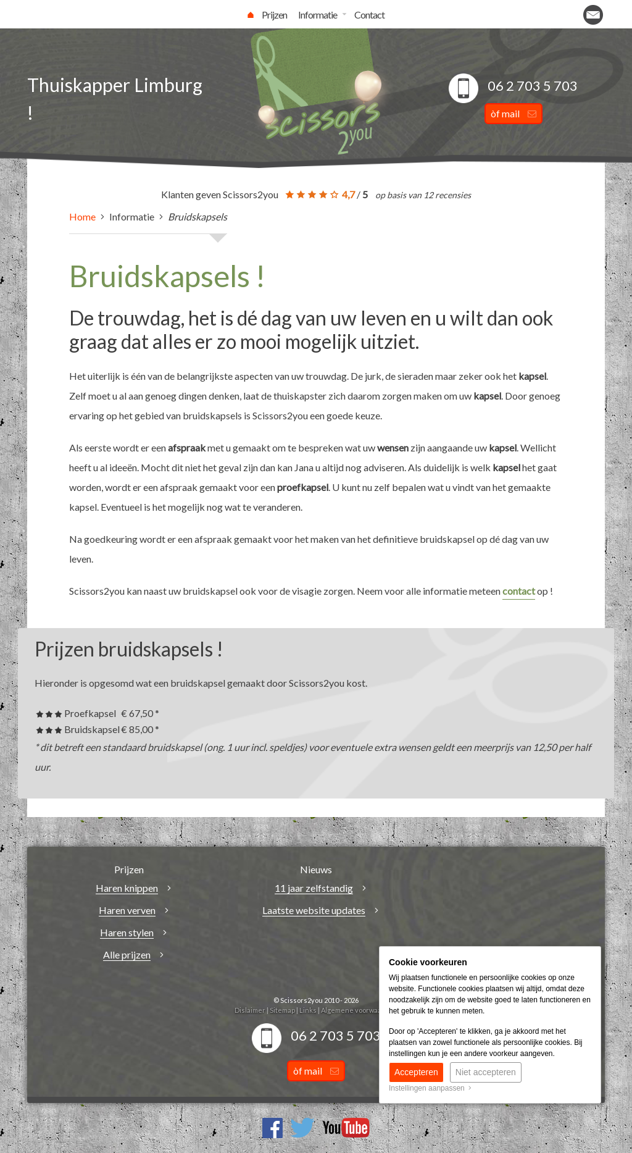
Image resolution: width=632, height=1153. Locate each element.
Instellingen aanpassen (430, 1088)
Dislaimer (250, 1010)
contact (518, 591)
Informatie (317, 14)
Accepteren (416, 1072)
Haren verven (127, 910)
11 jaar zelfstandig (314, 888)
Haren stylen (127, 932)
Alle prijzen (127, 954)
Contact (369, 14)
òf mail (513, 113)
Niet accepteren (485, 1072)
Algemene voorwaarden (359, 1010)
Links (308, 1010)
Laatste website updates (313, 910)
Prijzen (274, 14)
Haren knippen (127, 888)
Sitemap (282, 1010)
